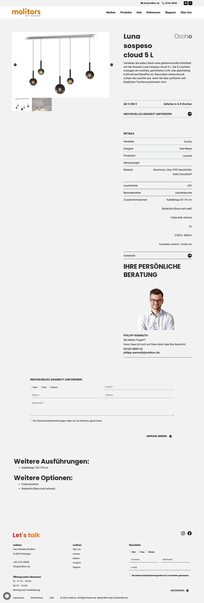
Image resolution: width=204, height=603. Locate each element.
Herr (35, 387)
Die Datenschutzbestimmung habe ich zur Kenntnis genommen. (160, 575)
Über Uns (186, 12)
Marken (111, 12)
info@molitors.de (21, 566)
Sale (139, 12)
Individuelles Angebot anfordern (148, 114)
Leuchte (187, 155)
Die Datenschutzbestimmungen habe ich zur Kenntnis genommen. (67, 420)
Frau (44, 387)
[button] (15, 66)
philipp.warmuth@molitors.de (141, 352)
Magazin (170, 12)
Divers (54, 387)
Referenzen (153, 12)
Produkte (126, 12)
